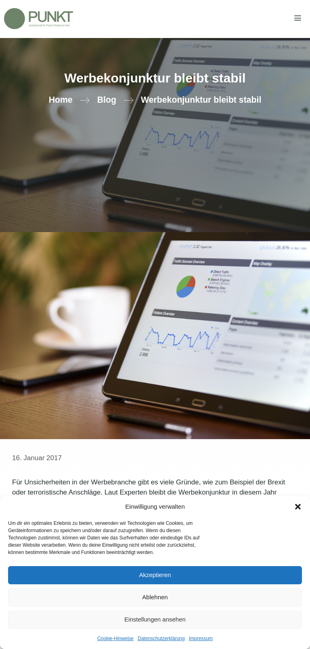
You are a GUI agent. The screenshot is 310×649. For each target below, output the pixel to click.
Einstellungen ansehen (155, 619)
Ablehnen (155, 597)
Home (61, 100)
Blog (106, 100)
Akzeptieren (155, 574)
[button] (298, 507)
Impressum (201, 638)
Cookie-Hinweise (115, 638)
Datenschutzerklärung (161, 638)
